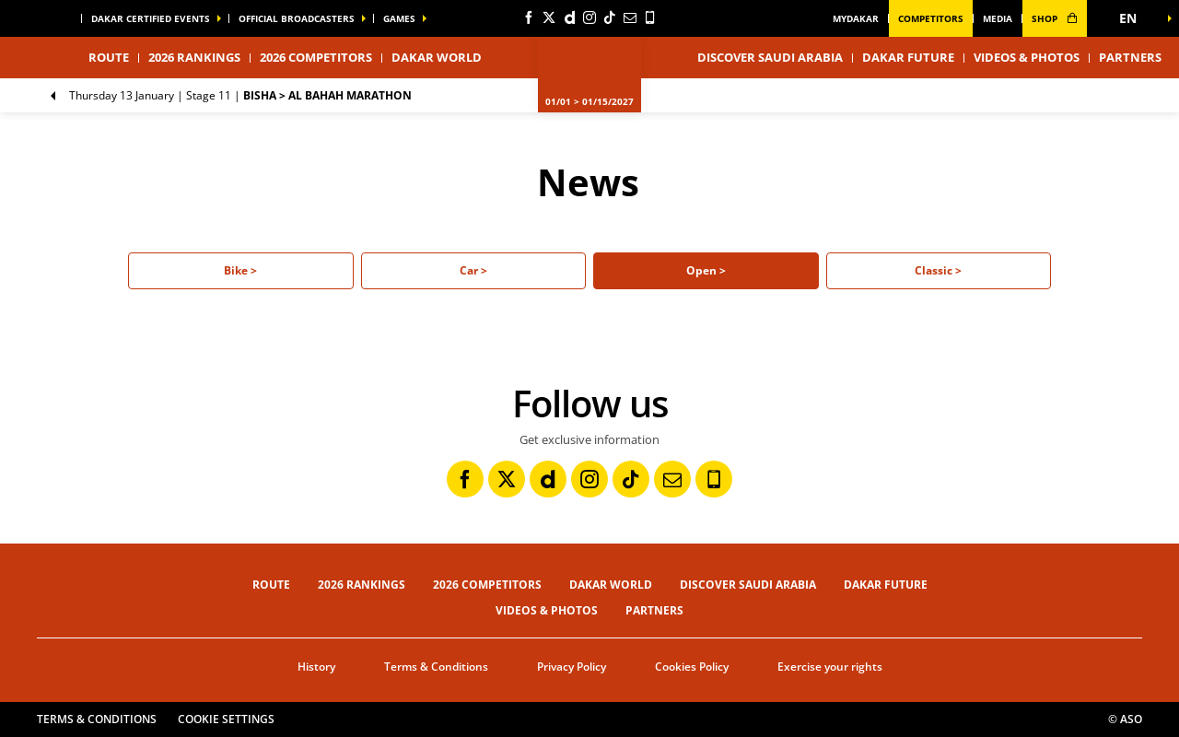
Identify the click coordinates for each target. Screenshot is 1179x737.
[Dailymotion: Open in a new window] (569, 17)
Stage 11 (240, 95)
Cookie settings (226, 719)
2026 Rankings (194, 57)
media (997, 18)
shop (1055, 18)
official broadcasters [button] (297, 18)
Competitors (930, 18)
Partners (1130, 57)
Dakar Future (908, 57)
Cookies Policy (692, 666)
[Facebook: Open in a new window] (528, 17)
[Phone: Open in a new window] (650, 17)
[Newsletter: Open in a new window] (630, 17)
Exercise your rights (829, 666)
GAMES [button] (399, 18)
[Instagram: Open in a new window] (589, 17)
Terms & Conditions (436, 666)
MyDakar (856, 18)
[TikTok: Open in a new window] (609, 17)
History (316, 666)
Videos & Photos (1027, 57)
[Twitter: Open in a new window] (549, 17)
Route (271, 584)
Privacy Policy (571, 666)
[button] (1133, 18)
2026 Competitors (316, 57)
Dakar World (610, 584)
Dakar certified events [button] (150, 18)
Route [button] (108, 57)
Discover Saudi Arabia (770, 57)
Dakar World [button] (436, 57)
